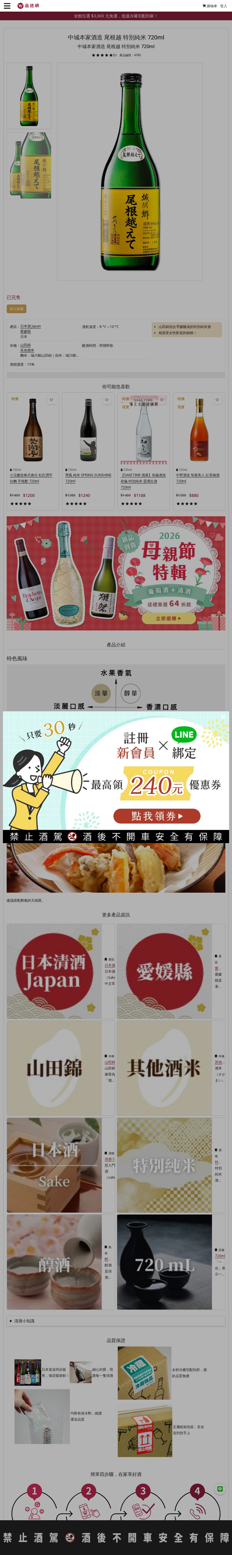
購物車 (207, 5)
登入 (221, 5)
